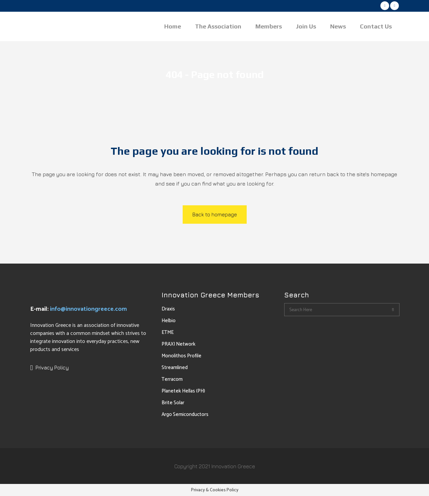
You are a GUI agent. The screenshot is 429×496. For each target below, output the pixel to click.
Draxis (168, 309)
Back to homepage (214, 214)
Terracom (172, 379)
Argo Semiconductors (185, 414)
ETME (168, 332)
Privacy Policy (52, 367)
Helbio (169, 320)
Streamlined (175, 367)
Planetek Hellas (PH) (183, 391)
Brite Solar (173, 403)
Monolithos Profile (181, 356)
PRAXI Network (178, 344)
